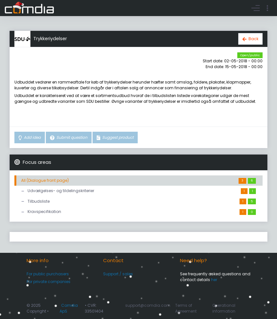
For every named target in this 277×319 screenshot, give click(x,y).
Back (253, 38)
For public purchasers (48, 274)
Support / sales (118, 274)
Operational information (223, 308)
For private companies (48, 281)
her (214, 279)
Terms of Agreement (186, 308)
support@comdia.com (147, 305)
